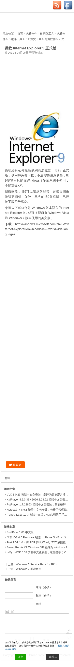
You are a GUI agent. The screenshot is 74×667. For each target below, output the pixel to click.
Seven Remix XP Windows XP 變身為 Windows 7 (35, 547)
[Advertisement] (37, 81)
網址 (38, 603)
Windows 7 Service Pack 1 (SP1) (36, 564)
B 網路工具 (47, 33)
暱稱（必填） (44, 587)
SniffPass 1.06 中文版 (19, 532)
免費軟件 (31, 33)
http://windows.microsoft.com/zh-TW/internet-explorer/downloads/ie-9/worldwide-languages (37, 229)
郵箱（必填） (44, 595)
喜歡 (15, 464)
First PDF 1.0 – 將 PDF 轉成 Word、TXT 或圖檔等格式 (39, 542)
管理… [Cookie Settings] (53, 656)
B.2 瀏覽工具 (33, 39)
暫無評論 (37, 52)
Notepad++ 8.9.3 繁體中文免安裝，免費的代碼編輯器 (39, 509)
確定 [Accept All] (20, 656)
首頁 (20, 33)
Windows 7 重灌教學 (28, 569)
